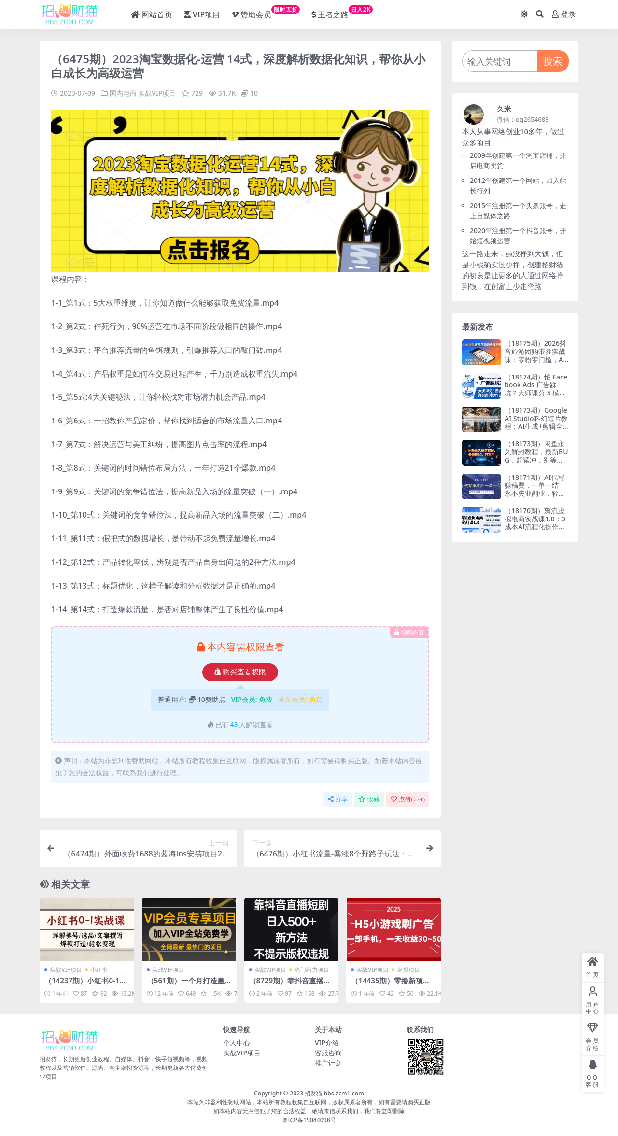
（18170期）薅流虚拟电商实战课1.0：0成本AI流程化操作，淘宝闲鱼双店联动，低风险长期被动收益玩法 (535, 531)
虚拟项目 (408, 970)
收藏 (369, 799)
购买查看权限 (240, 672)
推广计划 (328, 1062)
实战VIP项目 (157, 93)
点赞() (408, 799)
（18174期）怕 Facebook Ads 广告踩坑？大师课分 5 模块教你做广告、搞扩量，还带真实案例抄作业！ (536, 397)
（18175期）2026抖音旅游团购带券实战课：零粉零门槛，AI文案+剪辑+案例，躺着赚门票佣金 (535, 359)
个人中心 (236, 1042)
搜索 (552, 61)
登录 (564, 14)
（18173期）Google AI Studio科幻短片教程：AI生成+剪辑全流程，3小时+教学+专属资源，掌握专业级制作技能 (536, 430)
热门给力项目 (312, 970)
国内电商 (123, 93)
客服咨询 (328, 1052)
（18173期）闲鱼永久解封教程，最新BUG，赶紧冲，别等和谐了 (536, 455)
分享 (338, 799)
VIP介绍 (327, 1042)
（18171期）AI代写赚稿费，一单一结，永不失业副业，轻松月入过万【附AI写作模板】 (535, 493)
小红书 (99, 970)
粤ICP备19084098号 (309, 1120)
